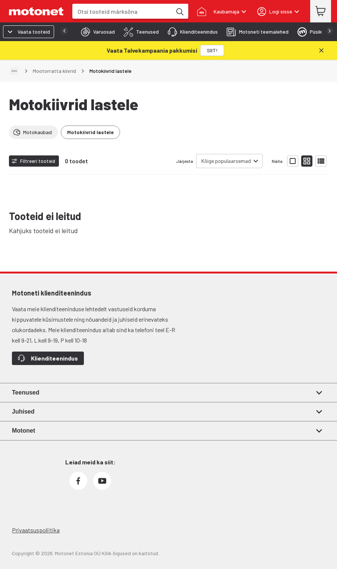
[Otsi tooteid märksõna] (179, 11)
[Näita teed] (14, 71)
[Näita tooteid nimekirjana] (321, 161)
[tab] (95, 32)
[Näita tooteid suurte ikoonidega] (292, 161)
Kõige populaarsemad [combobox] (226, 161)
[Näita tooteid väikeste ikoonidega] (306, 161)
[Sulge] (321, 50)
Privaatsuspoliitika (36, 530)
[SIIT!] (212, 50)
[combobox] (122, 11)
